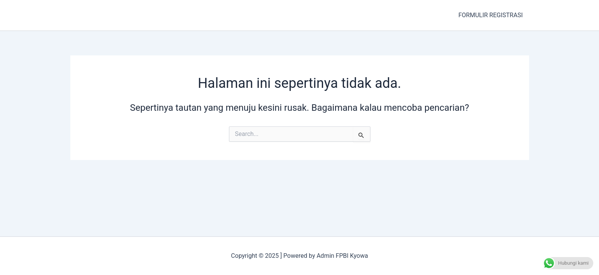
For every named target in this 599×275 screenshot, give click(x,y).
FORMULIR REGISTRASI (490, 15)
